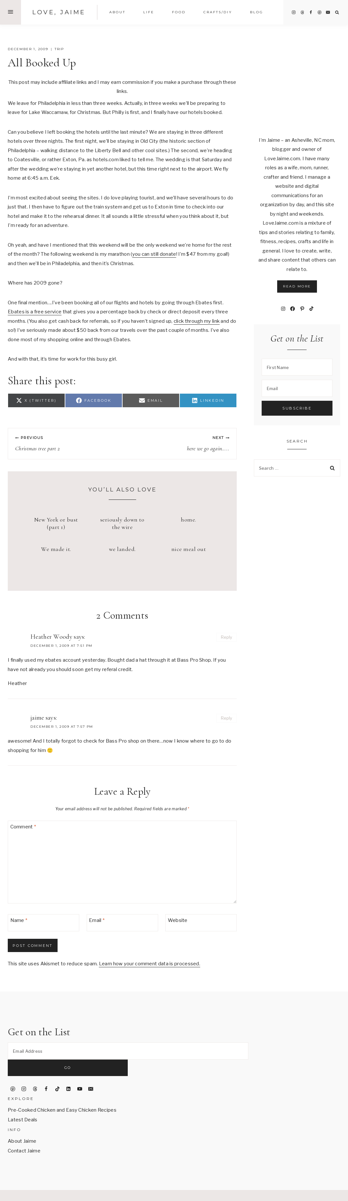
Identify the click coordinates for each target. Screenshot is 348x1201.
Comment (23, 827)
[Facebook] (311, 12)
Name (18, 920)
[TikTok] (57, 1072)
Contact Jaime (24, 1135)
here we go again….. (178, 443)
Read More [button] (297, 286)
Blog (256, 12)
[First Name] (297, 367)
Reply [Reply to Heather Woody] (227, 637)
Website (178, 920)
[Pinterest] (319, 12)
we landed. (122, 549)
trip (59, 49)
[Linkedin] (68, 1072)
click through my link (197, 321)
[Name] (43, 922)
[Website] (201, 922)
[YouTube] (79, 1072)
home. (188, 519)
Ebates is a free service (34, 312)
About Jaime (22, 1125)
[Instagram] (294, 12)
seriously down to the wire (122, 523)
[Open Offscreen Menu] (10, 12)
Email (96, 920)
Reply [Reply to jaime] (227, 718)
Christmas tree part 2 (65, 443)
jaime (37, 718)
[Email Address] (128, 1051)
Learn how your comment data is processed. (149, 964)
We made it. (56, 549)
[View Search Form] (337, 12)
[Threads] (302, 12)
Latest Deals (23, 1103)
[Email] (328, 12)
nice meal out (188, 549)
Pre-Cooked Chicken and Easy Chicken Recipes (62, 1094)
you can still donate (154, 254)
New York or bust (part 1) (56, 523)
